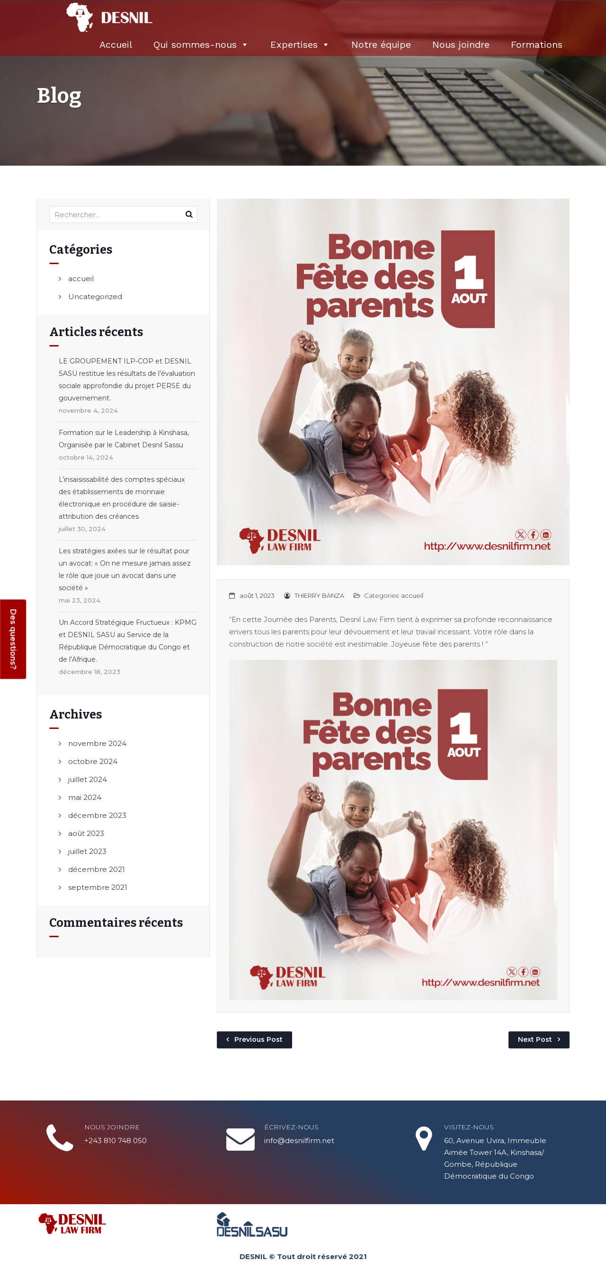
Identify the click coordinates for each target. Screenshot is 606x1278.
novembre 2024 (97, 743)
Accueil (115, 44)
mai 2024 (84, 797)
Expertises (300, 44)
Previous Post (258, 1039)
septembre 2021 (97, 887)
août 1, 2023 (257, 595)
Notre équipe (381, 44)
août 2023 (86, 833)
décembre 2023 (97, 815)
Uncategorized (95, 296)
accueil (81, 278)
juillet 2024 (87, 779)
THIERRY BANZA (319, 595)
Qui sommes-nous (201, 44)
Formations (536, 44)
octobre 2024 (92, 761)
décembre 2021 (96, 869)
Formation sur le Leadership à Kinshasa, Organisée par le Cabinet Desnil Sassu (124, 438)
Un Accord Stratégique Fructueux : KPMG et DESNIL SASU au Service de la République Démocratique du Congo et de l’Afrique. (127, 641)
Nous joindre (461, 44)
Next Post (535, 1039)
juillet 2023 (87, 851)
